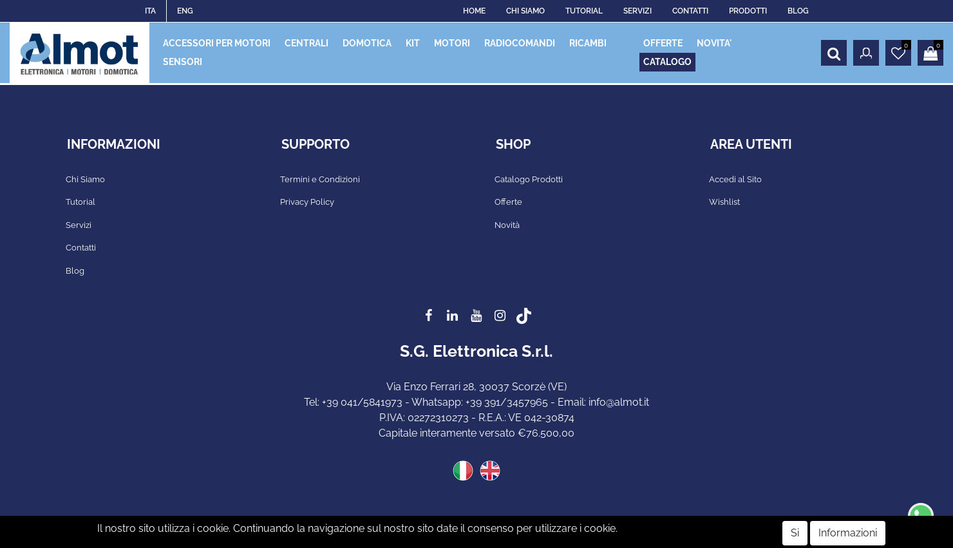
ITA (150, 10)
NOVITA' (714, 43)
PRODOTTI (748, 10)
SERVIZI (637, 10)
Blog (75, 271)
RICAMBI (588, 43)
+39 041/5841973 (362, 402)
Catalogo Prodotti (529, 179)
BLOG (798, 10)
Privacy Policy (307, 202)
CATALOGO (667, 62)
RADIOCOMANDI (519, 43)
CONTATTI (690, 10)
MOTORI (452, 43)
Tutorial (80, 202)
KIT (413, 43)
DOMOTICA (367, 43)
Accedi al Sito (735, 179)
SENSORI (182, 62)
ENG (185, 10)
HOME (474, 10)
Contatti (81, 247)
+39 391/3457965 (507, 402)
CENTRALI (306, 43)
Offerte (508, 202)
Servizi (78, 225)
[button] (834, 53)
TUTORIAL (584, 10)
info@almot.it (619, 402)
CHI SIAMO (525, 10)
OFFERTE (663, 43)
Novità (507, 225)
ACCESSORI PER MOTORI (216, 43)
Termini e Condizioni (320, 179)
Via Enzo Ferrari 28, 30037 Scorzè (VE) (476, 387)
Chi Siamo (85, 179)
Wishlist (724, 202)
